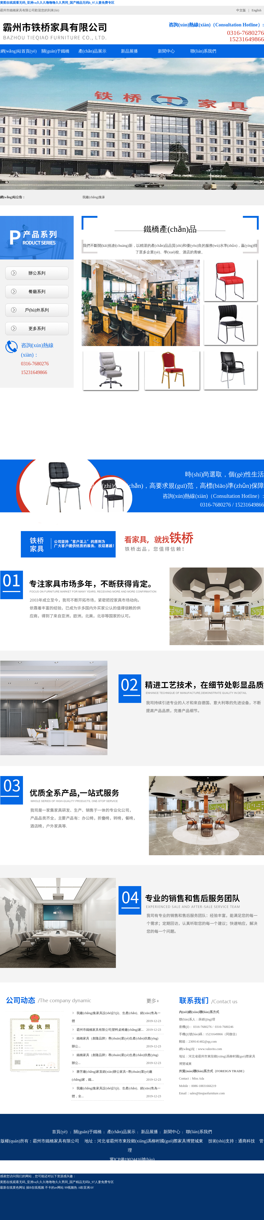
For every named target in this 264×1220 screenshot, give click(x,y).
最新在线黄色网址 (12, 1187)
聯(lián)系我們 (199, 1131)
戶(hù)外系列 (37, 310)
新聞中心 (171, 1131)
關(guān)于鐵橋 (88, 1131)
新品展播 (149, 1131)
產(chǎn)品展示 (121, 1131)
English (256, 10)
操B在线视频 (35, 1187)
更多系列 (37, 328)
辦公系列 (37, 273)
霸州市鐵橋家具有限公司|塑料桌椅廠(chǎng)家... (110, 1030)
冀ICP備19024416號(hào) (132, 1159)
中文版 (241, 10)
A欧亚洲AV (86, 1187)
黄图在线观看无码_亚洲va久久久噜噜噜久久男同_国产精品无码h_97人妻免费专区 (57, 2)
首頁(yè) (59, 1131)
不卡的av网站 (54, 1187)
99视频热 (70, 1187)
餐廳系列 (37, 291)
